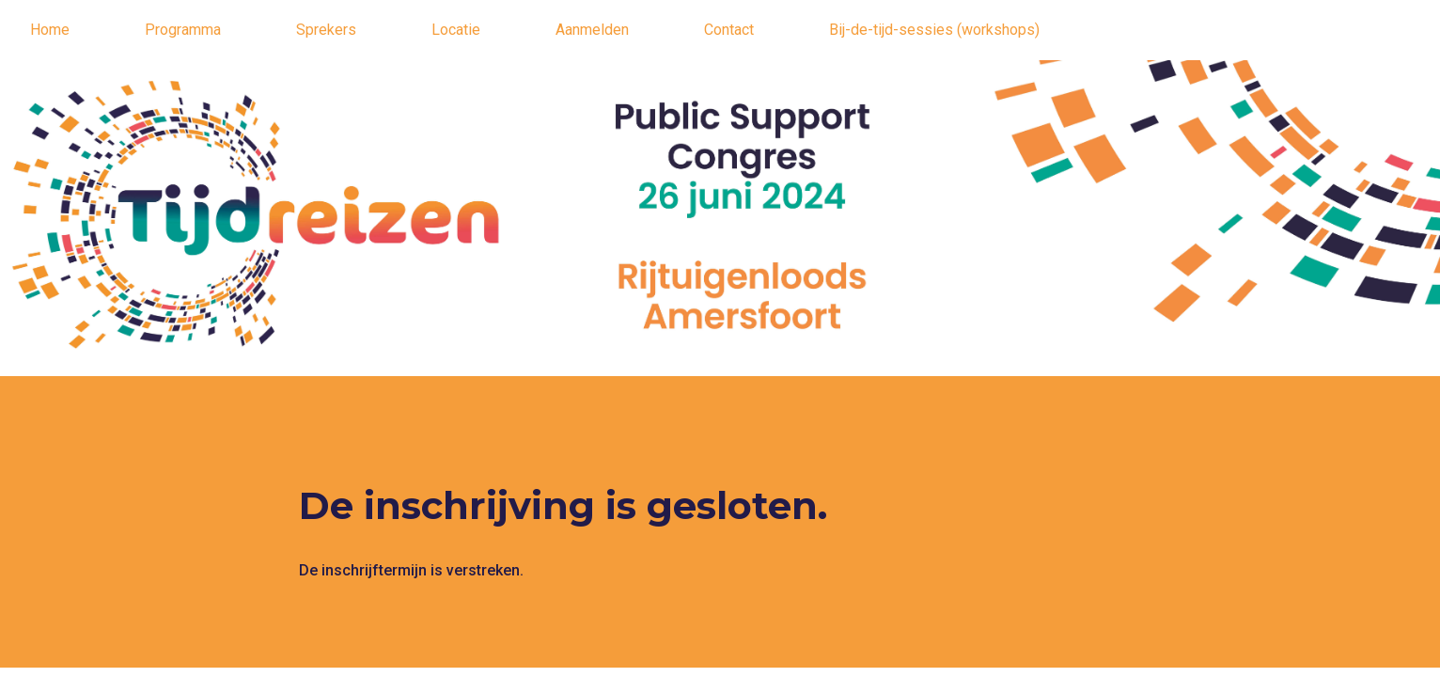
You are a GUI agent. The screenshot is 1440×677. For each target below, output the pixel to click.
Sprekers (326, 30)
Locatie (455, 30)
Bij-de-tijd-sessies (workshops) (934, 30)
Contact (729, 30)
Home (50, 30)
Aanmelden (592, 30)
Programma (183, 30)
